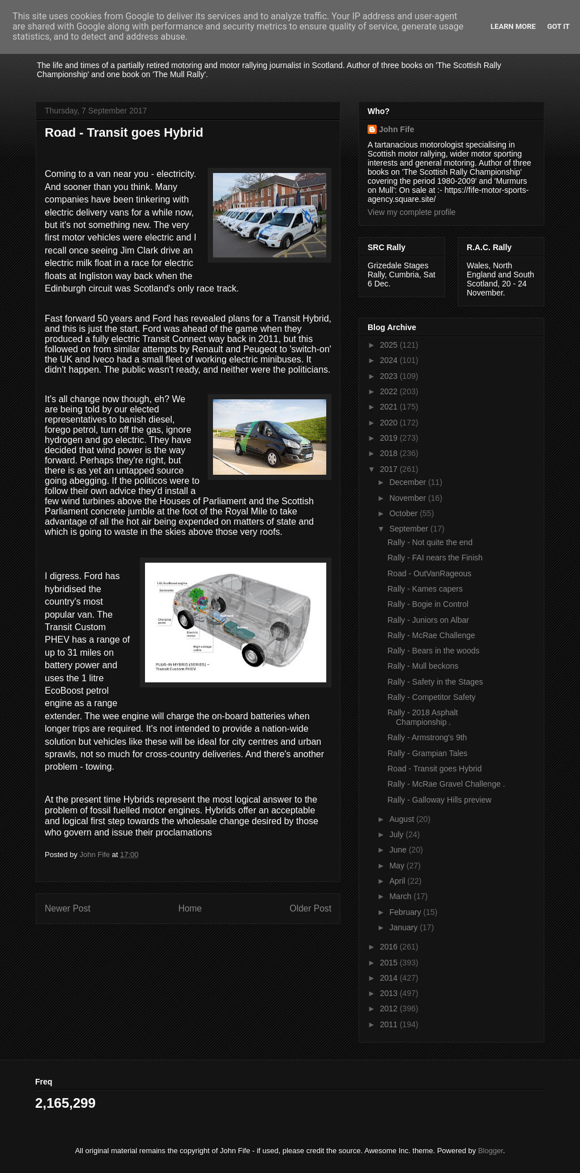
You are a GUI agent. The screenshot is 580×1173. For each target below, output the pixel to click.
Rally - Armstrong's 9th (427, 737)
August (402, 819)
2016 (390, 946)
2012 (390, 1008)
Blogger (490, 1150)
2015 (390, 962)
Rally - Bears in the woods (433, 650)
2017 (390, 469)
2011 (390, 1024)
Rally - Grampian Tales (427, 753)
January (404, 927)
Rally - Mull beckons (422, 665)
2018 (390, 453)
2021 (390, 406)
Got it (558, 26)
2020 (390, 422)
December (408, 482)
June (398, 849)
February (406, 912)
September (409, 528)
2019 (390, 437)
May (397, 865)
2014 (390, 977)
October (404, 513)
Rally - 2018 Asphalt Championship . (422, 717)
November (408, 498)
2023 (390, 376)
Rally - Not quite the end (429, 542)
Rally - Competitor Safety (431, 697)
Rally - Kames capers (425, 588)
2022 (390, 391)
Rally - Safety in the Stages (435, 681)
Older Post (310, 908)
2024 (390, 360)
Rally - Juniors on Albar (428, 620)
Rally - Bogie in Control (427, 604)
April (398, 880)
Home (190, 908)
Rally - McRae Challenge (431, 635)
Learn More (513, 26)
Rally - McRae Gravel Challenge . (446, 783)
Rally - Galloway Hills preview (439, 799)
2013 (390, 993)
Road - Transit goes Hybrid (434, 768)
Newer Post (68, 908)
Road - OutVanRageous (429, 573)
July (397, 834)
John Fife (396, 129)
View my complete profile (411, 212)
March (401, 896)
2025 (390, 344)
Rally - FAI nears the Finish (435, 557)
